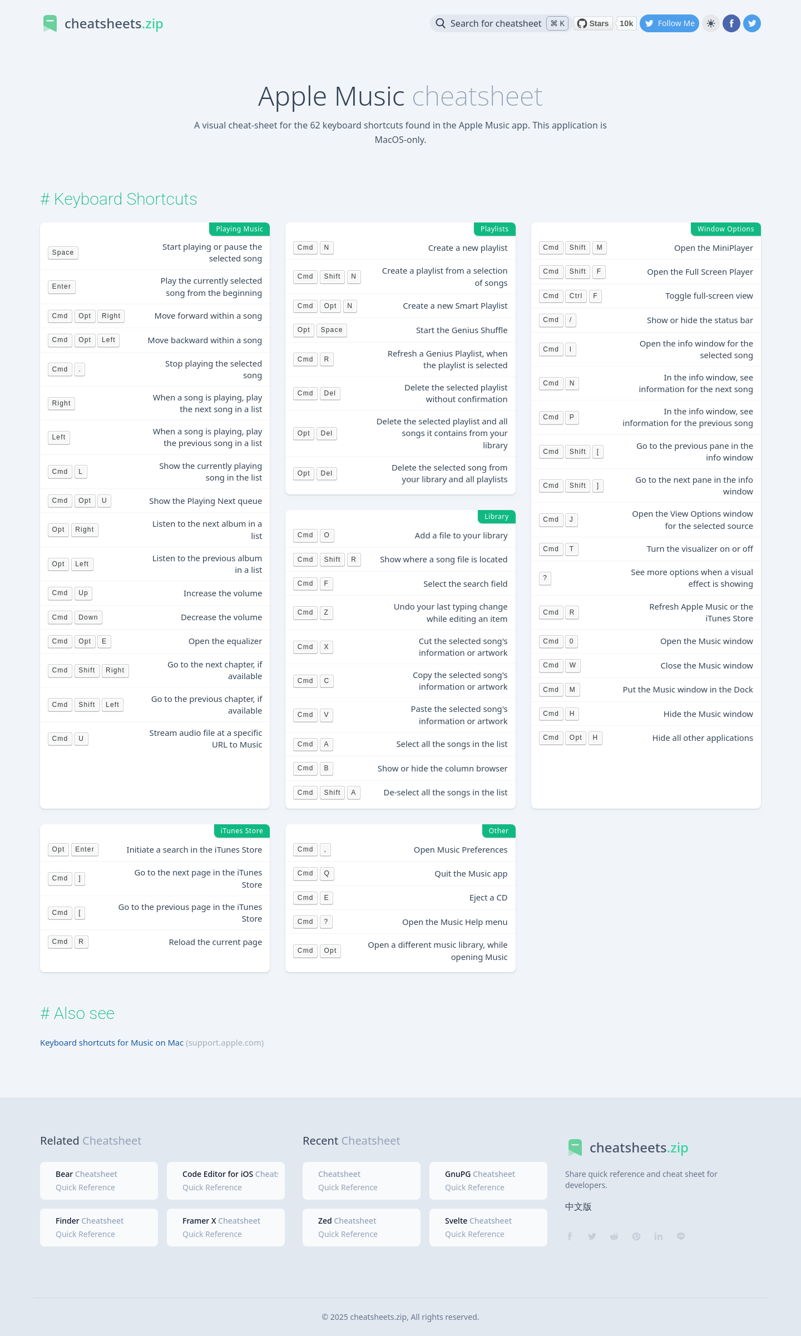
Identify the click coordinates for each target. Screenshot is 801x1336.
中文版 (578, 1206)
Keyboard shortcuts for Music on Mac (112, 1042)
